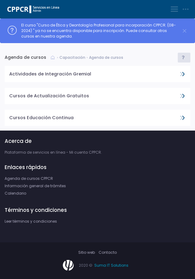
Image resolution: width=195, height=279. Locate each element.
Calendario (15, 193)
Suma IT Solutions (111, 265)
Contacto (108, 252)
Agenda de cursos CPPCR (29, 178)
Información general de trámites (35, 185)
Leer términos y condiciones (31, 221)
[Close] (184, 31)
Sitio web (86, 252)
